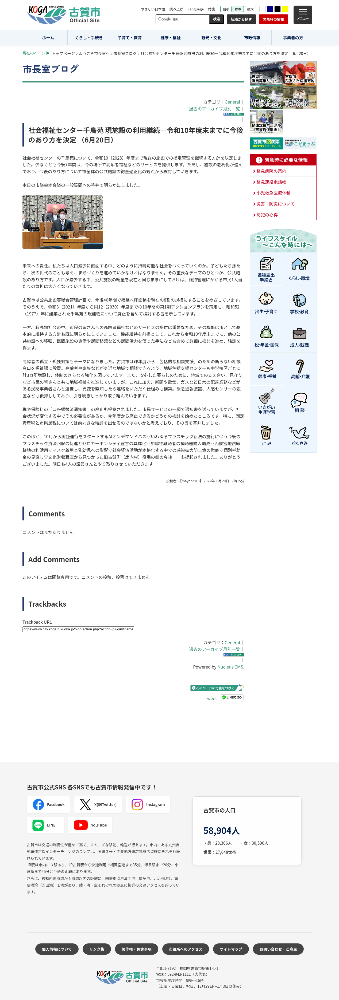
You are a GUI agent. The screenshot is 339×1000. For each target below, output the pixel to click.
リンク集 (96, 949)
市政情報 (252, 37)
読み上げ (176, 8)
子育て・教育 (130, 37)
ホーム (48, 37)
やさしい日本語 (153, 8)
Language (195, 8)
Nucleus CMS (230, 666)
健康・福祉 (171, 37)
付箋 (211, 8)
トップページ (63, 53)
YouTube (90, 825)
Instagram (148, 805)
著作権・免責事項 (137, 949)
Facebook (48, 805)
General (232, 101)
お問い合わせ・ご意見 (278, 949)
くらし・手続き (89, 37)
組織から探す (241, 19)
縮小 (226, 9)
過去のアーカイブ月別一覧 (214, 108)
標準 (238, 9)
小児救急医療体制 (273, 192)
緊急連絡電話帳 (271, 182)
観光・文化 (211, 37)
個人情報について (57, 949)
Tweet (211, 698)
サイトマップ (231, 949)
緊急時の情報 (273, 19)
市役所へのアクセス (185, 949)
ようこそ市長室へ (94, 53)
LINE (44, 825)
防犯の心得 (267, 214)
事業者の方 (293, 37)
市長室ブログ (125, 53)
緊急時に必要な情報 (283, 159)
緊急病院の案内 (271, 171)
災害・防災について (275, 203)
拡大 (250, 9)
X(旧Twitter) (98, 805)
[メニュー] (303, 15)
